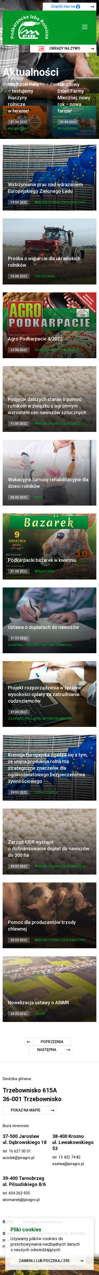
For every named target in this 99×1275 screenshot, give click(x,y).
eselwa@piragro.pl (68, 1163)
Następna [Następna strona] (46, 1050)
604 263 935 (19, 1193)
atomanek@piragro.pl (21, 1199)
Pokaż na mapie (25, 1110)
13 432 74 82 (69, 1157)
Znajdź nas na (65, 6)
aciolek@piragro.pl (18, 1157)
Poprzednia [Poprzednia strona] (52, 1042)
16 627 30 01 (20, 1151)
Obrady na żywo (59, 48)
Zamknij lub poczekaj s (44, 1262)
